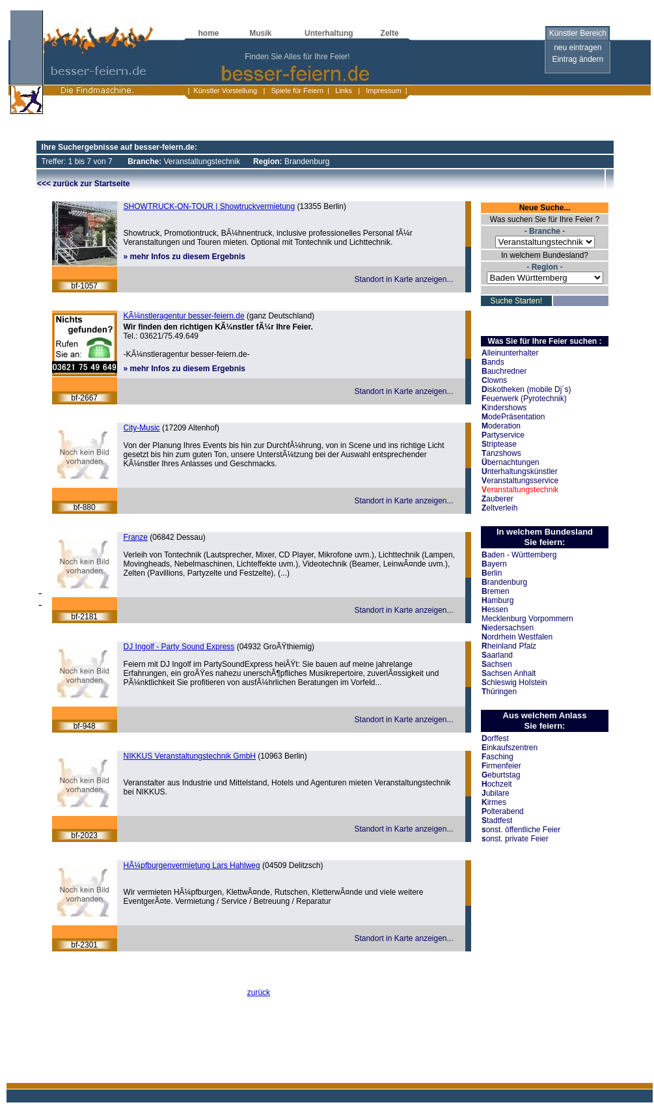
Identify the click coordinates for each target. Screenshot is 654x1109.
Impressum (382, 90)
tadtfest (497, 820)
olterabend (503, 811)
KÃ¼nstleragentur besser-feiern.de (184, 315)
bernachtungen (510, 462)
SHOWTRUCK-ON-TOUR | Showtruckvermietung (209, 206)
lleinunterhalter (510, 353)
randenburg (504, 582)
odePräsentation (513, 416)
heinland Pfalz (509, 646)
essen (495, 609)
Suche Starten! (516, 300)
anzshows (501, 453)
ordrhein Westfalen (517, 636)
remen (496, 591)
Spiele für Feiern (296, 90)
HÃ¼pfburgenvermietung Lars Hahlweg (192, 865)
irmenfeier (501, 765)
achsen (497, 664)
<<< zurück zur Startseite (83, 183)
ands (493, 362)
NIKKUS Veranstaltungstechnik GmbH (190, 756)
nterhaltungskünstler (520, 471)
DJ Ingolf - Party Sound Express (179, 646)
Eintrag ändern (577, 59)
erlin (492, 573)
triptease (499, 444)
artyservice (503, 435)
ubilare (496, 793)
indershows (504, 407)
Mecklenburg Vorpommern (527, 618)
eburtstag (501, 774)
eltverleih (499, 507)
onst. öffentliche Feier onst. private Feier (521, 834)
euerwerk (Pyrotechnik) (524, 398)
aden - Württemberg (519, 554)
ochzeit (497, 784)
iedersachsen (508, 627)
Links (343, 90)
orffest (495, 738)
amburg (497, 600)
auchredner (504, 371)
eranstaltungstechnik (520, 489)
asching (497, 756)
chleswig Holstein (514, 682)
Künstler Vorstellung (225, 90)
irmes (494, 802)
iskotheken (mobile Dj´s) (526, 389)
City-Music (142, 427)
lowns (494, 380)
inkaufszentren (510, 747)
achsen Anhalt (509, 673)
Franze (136, 537)
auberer (497, 498)
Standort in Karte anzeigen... (403, 279)
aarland (497, 655)
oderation (501, 425)
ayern (494, 564)
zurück (258, 992)
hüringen (499, 691)
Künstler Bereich (577, 33)
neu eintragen (577, 47)
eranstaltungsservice (520, 480)
